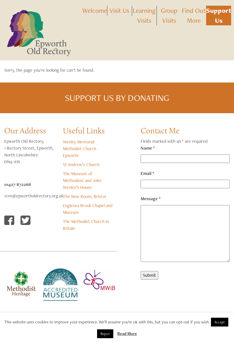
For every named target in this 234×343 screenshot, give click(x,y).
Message (151, 199)
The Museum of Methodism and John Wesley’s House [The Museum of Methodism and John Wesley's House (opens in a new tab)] (82, 180)
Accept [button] (219, 322)
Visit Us (119, 10)
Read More (127, 333)
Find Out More (194, 15)
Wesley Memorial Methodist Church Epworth (79, 148)
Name (148, 148)
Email (147, 173)
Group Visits (169, 15)
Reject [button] (105, 333)
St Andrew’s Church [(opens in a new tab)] (81, 165)
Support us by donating (117, 98)
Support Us (218, 15)
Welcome (94, 10)
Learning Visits (144, 15)
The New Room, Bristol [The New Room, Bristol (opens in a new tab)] (84, 196)
